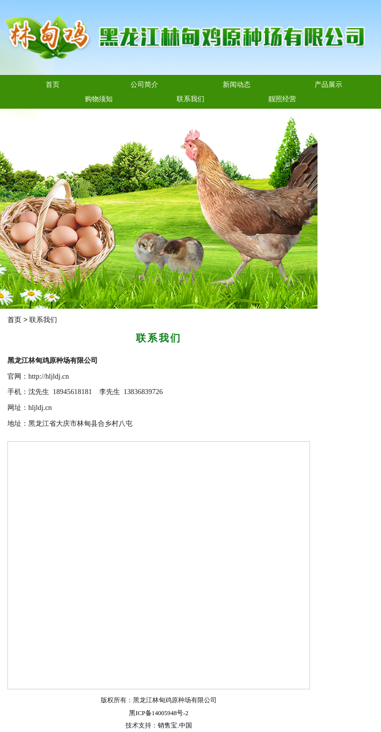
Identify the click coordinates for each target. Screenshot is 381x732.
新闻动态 (237, 84)
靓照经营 (282, 99)
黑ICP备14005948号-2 (158, 713)
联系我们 (190, 99)
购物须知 (99, 99)
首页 (53, 84)
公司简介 (144, 84)
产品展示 (328, 84)
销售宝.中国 (174, 725)
